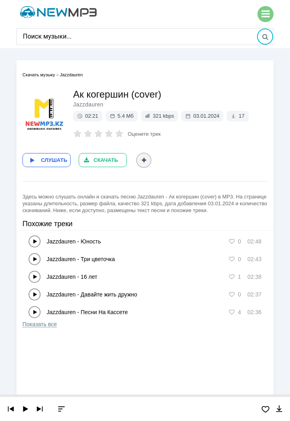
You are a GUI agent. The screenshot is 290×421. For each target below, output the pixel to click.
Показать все (39, 324)
